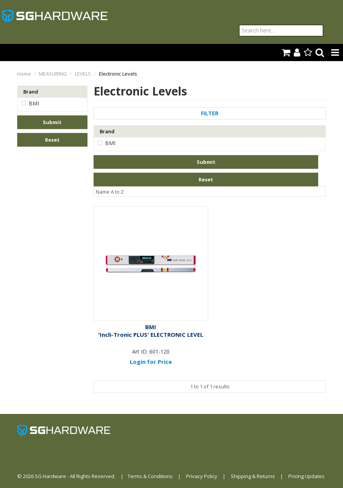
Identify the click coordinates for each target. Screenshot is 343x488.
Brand (30, 91)
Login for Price (151, 361)
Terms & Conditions (150, 476)
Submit (52, 122)
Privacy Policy (201, 476)
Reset (52, 139)
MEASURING (53, 73)
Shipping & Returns (253, 476)
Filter (209, 113)
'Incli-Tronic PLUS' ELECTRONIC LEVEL (150, 334)
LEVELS (83, 73)
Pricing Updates (306, 476)
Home (24, 73)
